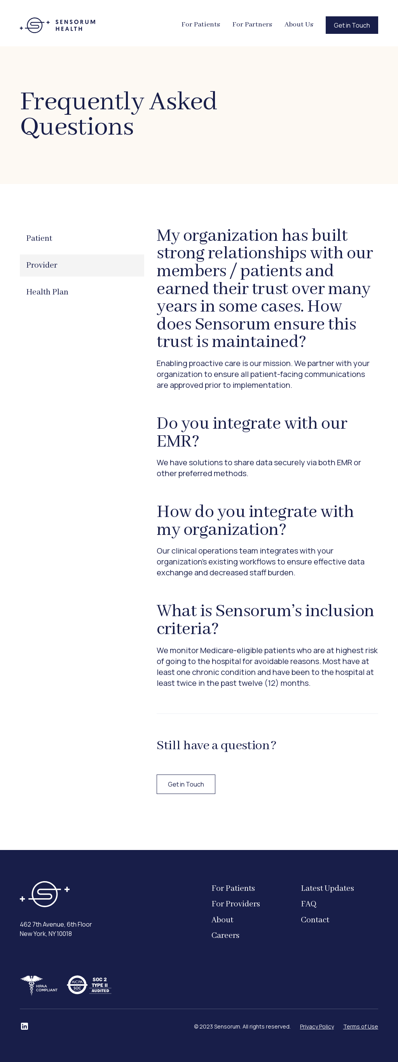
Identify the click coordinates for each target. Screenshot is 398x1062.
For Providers (235, 904)
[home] (57, 25)
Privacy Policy (317, 1026)
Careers (225, 936)
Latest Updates (327, 888)
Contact (315, 920)
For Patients (201, 24)
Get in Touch (352, 25)
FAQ (308, 904)
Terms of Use (360, 1026)
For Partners (252, 24)
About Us (299, 24)
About (222, 920)
